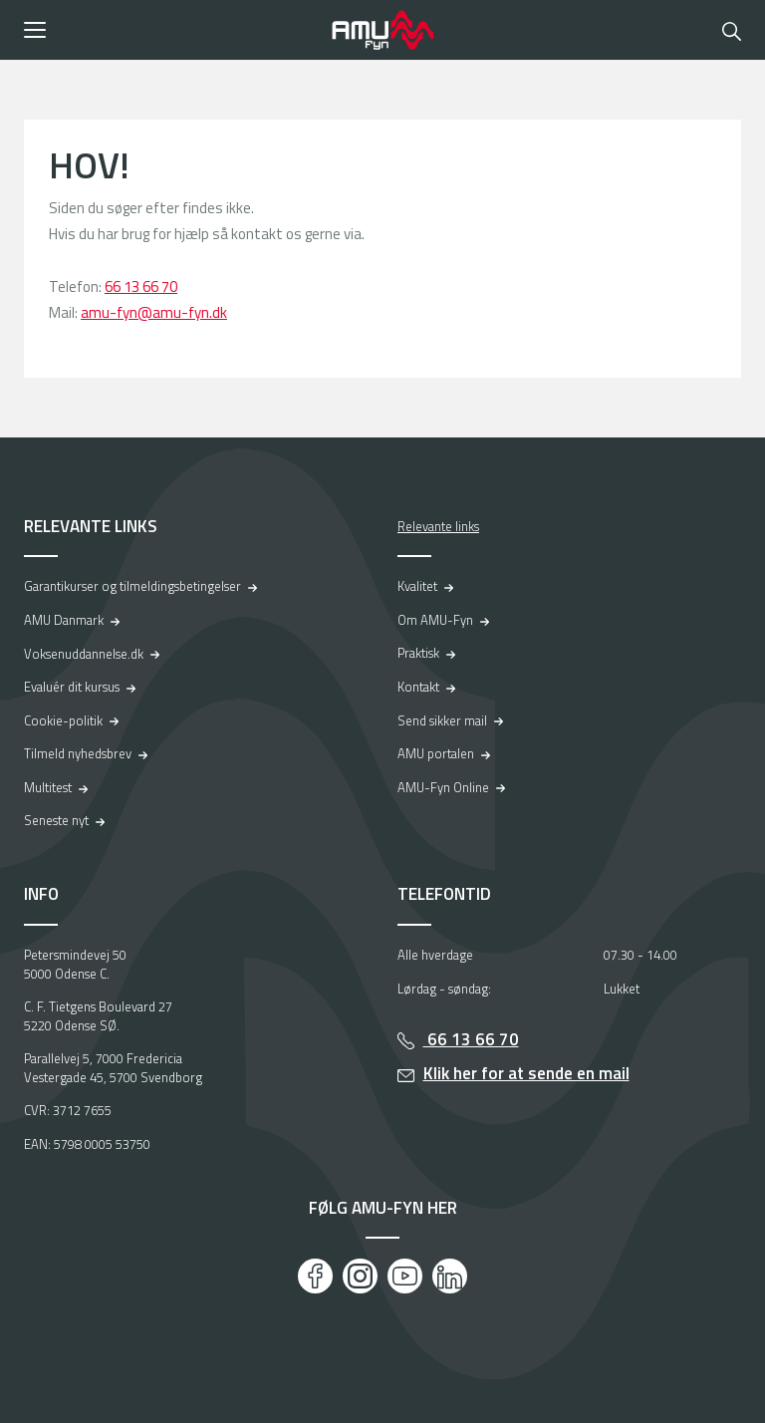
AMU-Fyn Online (443, 787)
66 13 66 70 (141, 286)
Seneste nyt (56, 820)
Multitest (48, 787)
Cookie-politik (63, 720)
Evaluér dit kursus (72, 687)
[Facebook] (315, 1276)
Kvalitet (417, 586)
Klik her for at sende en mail (526, 1073)
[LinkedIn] (449, 1276)
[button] (171, 30)
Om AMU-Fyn (435, 620)
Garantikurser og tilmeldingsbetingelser (132, 586)
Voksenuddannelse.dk (83, 654)
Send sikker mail (442, 720)
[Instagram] (360, 1276)
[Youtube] (404, 1276)
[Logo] (382, 30)
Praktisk (418, 653)
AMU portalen (435, 753)
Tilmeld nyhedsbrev (77, 753)
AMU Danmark (64, 620)
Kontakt (418, 687)
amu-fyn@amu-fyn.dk (154, 312)
